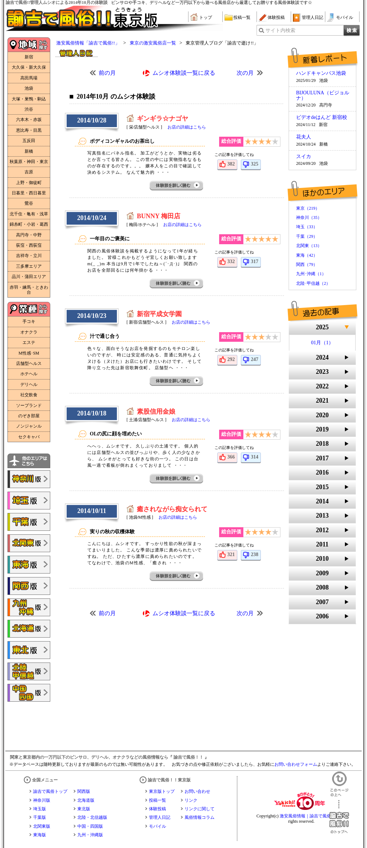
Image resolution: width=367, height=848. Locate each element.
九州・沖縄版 (90, 834)
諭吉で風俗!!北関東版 (28, 543)
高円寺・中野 (29, 234)
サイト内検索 (280, 30)
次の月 (245, 73)
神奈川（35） (309, 217)
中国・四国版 (90, 826)
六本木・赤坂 (29, 119)
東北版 (83, 808)
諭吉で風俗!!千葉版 (28, 522)
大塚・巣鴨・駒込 (29, 98)
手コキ (28, 321)
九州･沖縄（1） (311, 273)
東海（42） (306, 255)
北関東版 (41, 826)
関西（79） (306, 264)
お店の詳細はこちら (186, 127)
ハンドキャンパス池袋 (321, 73)
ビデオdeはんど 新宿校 (321, 117)
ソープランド (29, 405)
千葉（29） (306, 236)
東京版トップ (162, 791)
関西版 (83, 791)
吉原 (29, 171)
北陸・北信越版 (92, 817)
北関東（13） (309, 245)
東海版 (39, 834)
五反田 (28, 140)
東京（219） (308, 208)
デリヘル (28, 384)
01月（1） (322, 342)
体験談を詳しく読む (177, 185)
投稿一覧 (241, 17)
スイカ (303, 156)
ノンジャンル (29, 426)
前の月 (107, 73)
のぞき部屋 (29, 415)
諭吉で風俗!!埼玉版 (28, 500)
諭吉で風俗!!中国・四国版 (28, 693)
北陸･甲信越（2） (313, 283)
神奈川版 (41, 800)
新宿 (29, 56)
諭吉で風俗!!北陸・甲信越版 (28, 671)
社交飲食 (28, 394)
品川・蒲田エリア (29, 276)
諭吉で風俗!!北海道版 (28, 629)
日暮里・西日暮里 (29, 192)
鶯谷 (29, 203)
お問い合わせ (197, 791)
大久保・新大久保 (29, 67)
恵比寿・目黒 (29, 130)
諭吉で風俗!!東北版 (28, 650)
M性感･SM (29, 353)
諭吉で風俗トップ (50, 791)
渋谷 (29, 109)
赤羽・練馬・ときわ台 (29, 290)
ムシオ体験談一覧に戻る (184, 73)
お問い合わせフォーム (295, 764)
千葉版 (39, 817)
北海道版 (85, 800)
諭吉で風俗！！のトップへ (339, 817)
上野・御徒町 (29, 182)
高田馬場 (28, 77)
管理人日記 (312, 17)
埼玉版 (39, 808)
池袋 (29, 88)
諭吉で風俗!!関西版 (28, 586)
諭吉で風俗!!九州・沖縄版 (28, 607)
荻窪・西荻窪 (29, 245)
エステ (28, 342)
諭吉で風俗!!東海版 (28, 565)
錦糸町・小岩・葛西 (29, 224)
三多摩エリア (29, 266)
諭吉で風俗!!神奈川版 (28, 479)
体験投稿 (276, 17)
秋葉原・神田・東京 (29, 161)
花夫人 (303, 137)
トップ (205, 17)
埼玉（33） (306, 226)
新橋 (29, 151)
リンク (191, 800)
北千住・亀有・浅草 (29, 213)
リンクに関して (199, 808)
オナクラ (28, 332)
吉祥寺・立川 (29, 255)
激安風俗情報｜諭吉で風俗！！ (310, 815)
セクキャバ (29, 436)
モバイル (344, 17)
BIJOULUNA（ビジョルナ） (322, 95)
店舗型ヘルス (29, 363)
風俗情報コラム (199, 817)
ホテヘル (28, 373)
